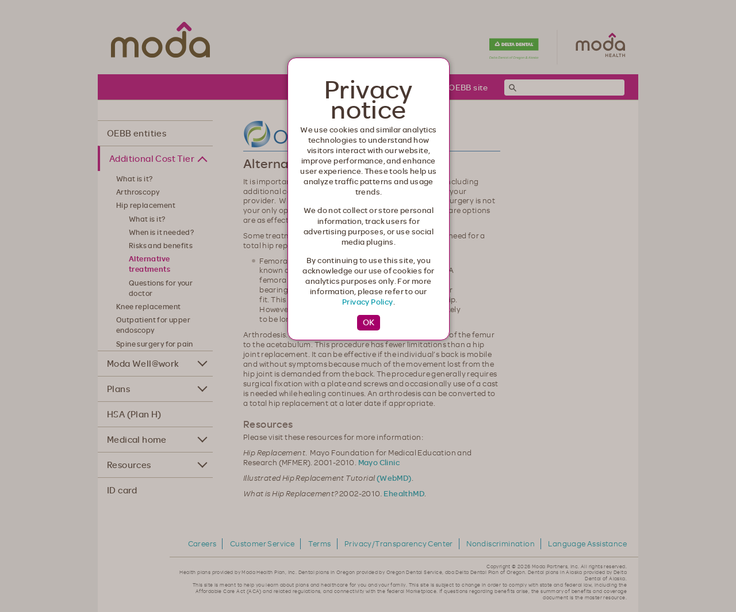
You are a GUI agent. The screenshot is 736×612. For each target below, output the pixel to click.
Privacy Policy (367, 302)
